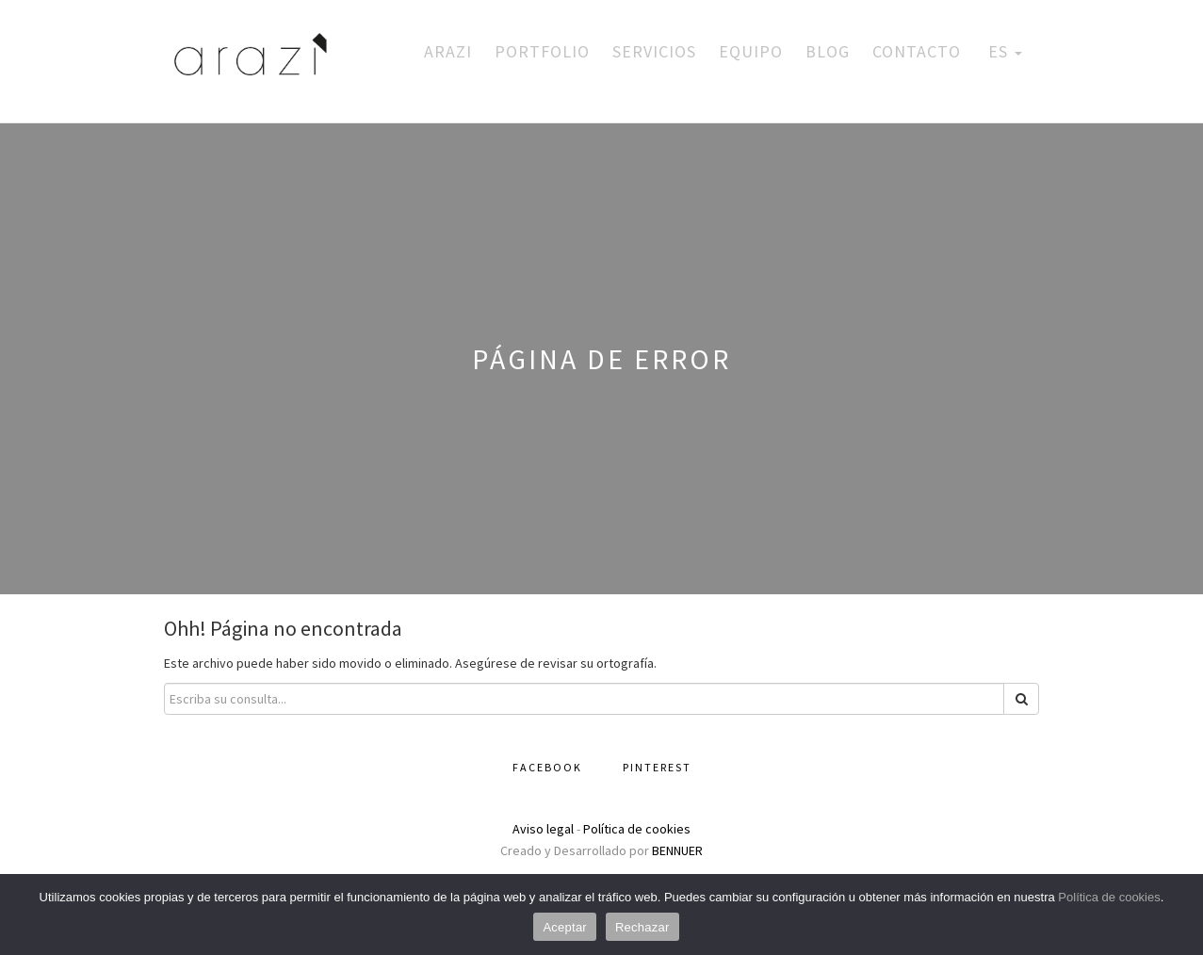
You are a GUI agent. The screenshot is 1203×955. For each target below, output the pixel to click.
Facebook (547, 767)
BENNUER (677, 850)
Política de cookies (637, 828)
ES (1003, 51)
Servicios (654, 51)
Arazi (448, 51)
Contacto (916, 51)
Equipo (751, 51)
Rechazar (642, 927)
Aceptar (565, 927)
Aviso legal (543, 828)
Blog (827, 51)
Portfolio (542, 51)
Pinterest (657, 767)
